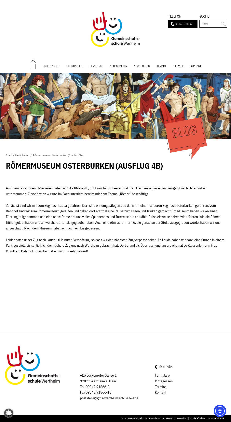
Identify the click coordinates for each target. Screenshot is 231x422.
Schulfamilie (51, 66)
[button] (8, 413)
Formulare (162, 375)
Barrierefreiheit (197, 418)
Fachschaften (118, 66)
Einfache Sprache (216, 418)
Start (33, 62)
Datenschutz (181, 418)
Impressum (167, 418)
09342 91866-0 (184, 24)
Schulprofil (75, 66)
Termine (162, 66)
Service (179, 66)
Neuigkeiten (142, 66)
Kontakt (195, 66)
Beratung (95, 66)
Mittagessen (164, 381)
